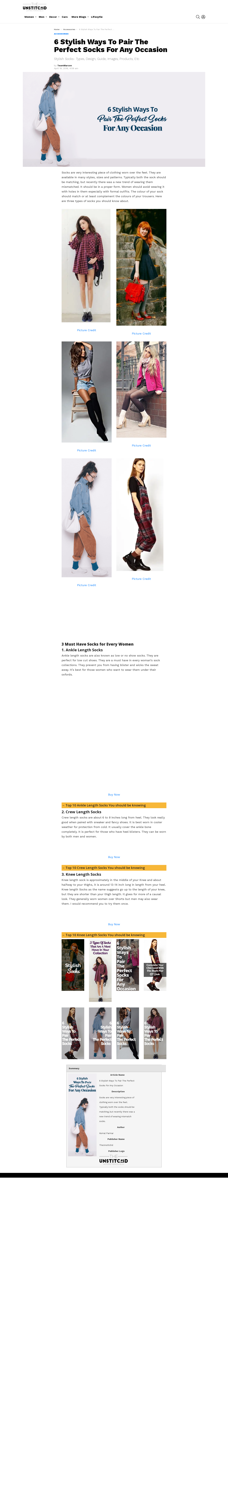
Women (29, 16)
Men (41, 16)
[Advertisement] (88, 613)
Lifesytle (97, 16)
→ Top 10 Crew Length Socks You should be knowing (104, 1080)
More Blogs (79, 16)
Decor (53, 16)
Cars (65, 16)
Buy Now (114, 900)
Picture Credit (86, 330)
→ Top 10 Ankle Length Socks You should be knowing (104, 911)
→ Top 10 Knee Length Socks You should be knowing (104, 1253)
